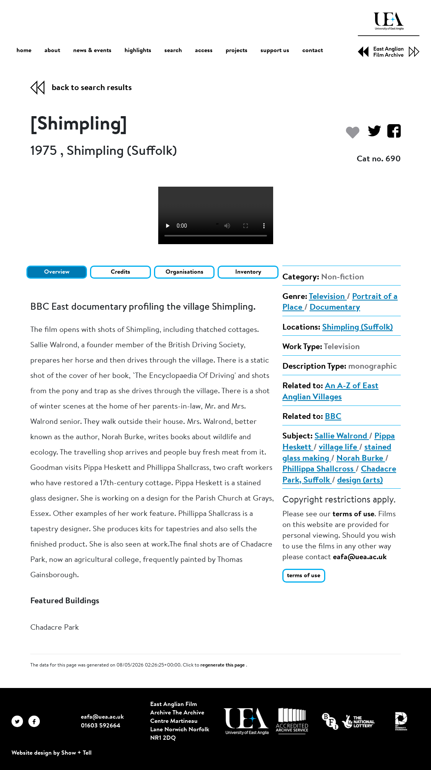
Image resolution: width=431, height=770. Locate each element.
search (173, 50)
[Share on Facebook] (391, 134)
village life (339, 447)
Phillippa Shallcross (319, 469)
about (52, 50)
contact (312, 50)
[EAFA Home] (389, 34)
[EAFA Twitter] (19, 721)
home (23, 50)
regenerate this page (223, 665)
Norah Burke (360, 459)
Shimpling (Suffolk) (357, 327)
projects (236, 50)
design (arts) (360, 480)
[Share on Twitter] (371, 134)
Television (328, 297)
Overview (56, 272)
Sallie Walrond (342, 436)
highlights (138, 50)
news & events (92, 50)
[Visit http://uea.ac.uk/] (246, 721)
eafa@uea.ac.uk (360, 557)
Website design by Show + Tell (51, 753)
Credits (120, 272)
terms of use (353, 514)
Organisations (184, 272)
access (204, 50)
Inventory (248, 272)
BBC (333, 417)
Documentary (335, 308)
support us (275, 50)
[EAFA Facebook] (36, 721)
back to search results (92, 88)
